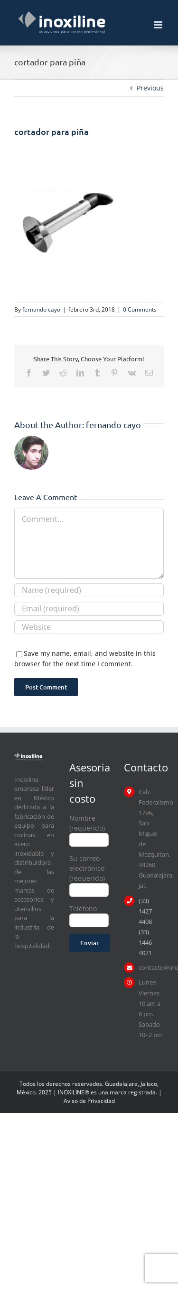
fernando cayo (41, 309)
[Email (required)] (89, 609)
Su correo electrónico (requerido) (89, 874)
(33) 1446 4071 (145, 942)
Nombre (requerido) (89, 828)
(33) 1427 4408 (145, 911)
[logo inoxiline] (28, 756)
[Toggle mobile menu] (159, 25)
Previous (150, 87)
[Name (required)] (89, 590)
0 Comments (140, 309)
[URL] (89, 627)
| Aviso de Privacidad (113, 1096)
